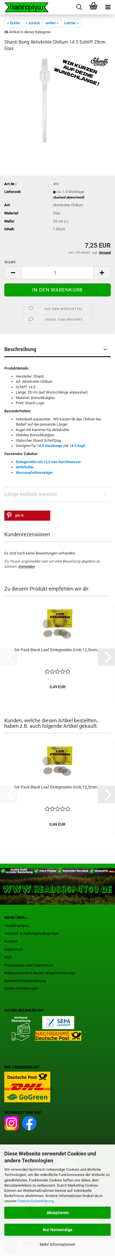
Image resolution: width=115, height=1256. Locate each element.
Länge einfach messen (30, 494)
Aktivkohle (24, 467)
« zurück (33, 23)
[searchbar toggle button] (79, 7)
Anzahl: (10, 262)
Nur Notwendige (57, 1229)
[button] (13, 272)
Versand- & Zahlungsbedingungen (31, 933)
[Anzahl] (57, 272)
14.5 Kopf (77, 446)
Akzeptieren (58, 1212)
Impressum (13, 949)
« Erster (13, 23)
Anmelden (26, 566)
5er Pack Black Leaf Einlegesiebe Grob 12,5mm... (57, 650)
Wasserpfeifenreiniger (34, 472)
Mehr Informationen (57, 1244)
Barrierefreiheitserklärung (25, 981)
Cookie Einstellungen (21, 988)
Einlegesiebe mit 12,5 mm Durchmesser (48, 462)
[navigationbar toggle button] (108, 7)
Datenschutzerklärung (35, 1201)
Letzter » (71, 23)
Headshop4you (16, 925)
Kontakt (10, 941)
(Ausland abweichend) (69, 197)
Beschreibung (20, 349)
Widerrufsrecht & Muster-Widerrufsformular (39, 973)
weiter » (52, 23)
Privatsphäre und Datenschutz (28, 965)
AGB (8, 957)
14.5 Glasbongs (49, 446)
